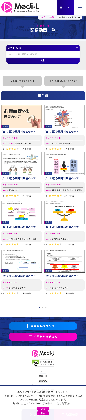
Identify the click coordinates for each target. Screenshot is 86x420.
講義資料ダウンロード (43, 326)
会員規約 (43, 380)
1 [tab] (39, 306)
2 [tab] (42, 306)
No (43, 413)
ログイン (65, 7)
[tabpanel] (43, 200)
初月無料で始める (43, 337)
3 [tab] (46, 306)
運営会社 (43, 376)
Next (83, 205)
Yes (43, 408)
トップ (43, 371)
